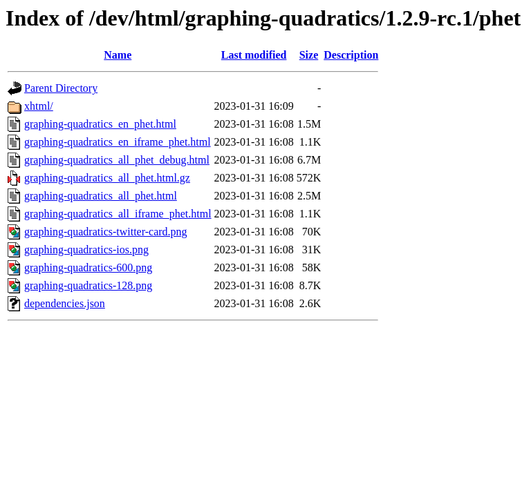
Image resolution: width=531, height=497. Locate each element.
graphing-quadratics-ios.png (86, 249)
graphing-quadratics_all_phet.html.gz (107, 178)
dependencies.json (64, 303)
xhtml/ (38, 106)
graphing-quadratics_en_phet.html (100, 124)
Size (309, 55)
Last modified (254, 55)
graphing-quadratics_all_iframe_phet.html (118, 214)
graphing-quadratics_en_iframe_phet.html (117, 142)
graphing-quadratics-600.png (88, 267)
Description (351, 55)
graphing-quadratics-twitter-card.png (105, 231)
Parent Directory (60, 88)
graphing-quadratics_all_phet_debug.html (116, 160)
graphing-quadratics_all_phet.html (100, 196)
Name (117, 55)
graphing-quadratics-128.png (88, 285)
